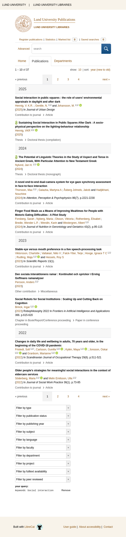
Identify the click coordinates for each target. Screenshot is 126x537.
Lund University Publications (54, 19)
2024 (19, 169)
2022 (19, 357)
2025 (19, 109)
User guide (69, 526)
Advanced (23, 48)
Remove (66, 490)
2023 (19, 261)
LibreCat (34, 526)
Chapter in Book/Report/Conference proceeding (43, 320)
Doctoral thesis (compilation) (44, 139)
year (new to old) (100, 69)
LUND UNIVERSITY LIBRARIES (52, 4)
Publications (40, 61)
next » (106, 79)
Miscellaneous (49, 291)
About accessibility (90, 526)
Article (49, 114)
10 (79, 69)
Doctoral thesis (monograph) (44, 174)
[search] (67, 49)
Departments (63, 61)
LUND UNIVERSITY (14, 4)
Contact (108, 526)
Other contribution (25, 291)
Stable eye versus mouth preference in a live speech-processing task (58, 249)
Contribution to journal (28, 114)
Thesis (19, 139)
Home (22, 61)
